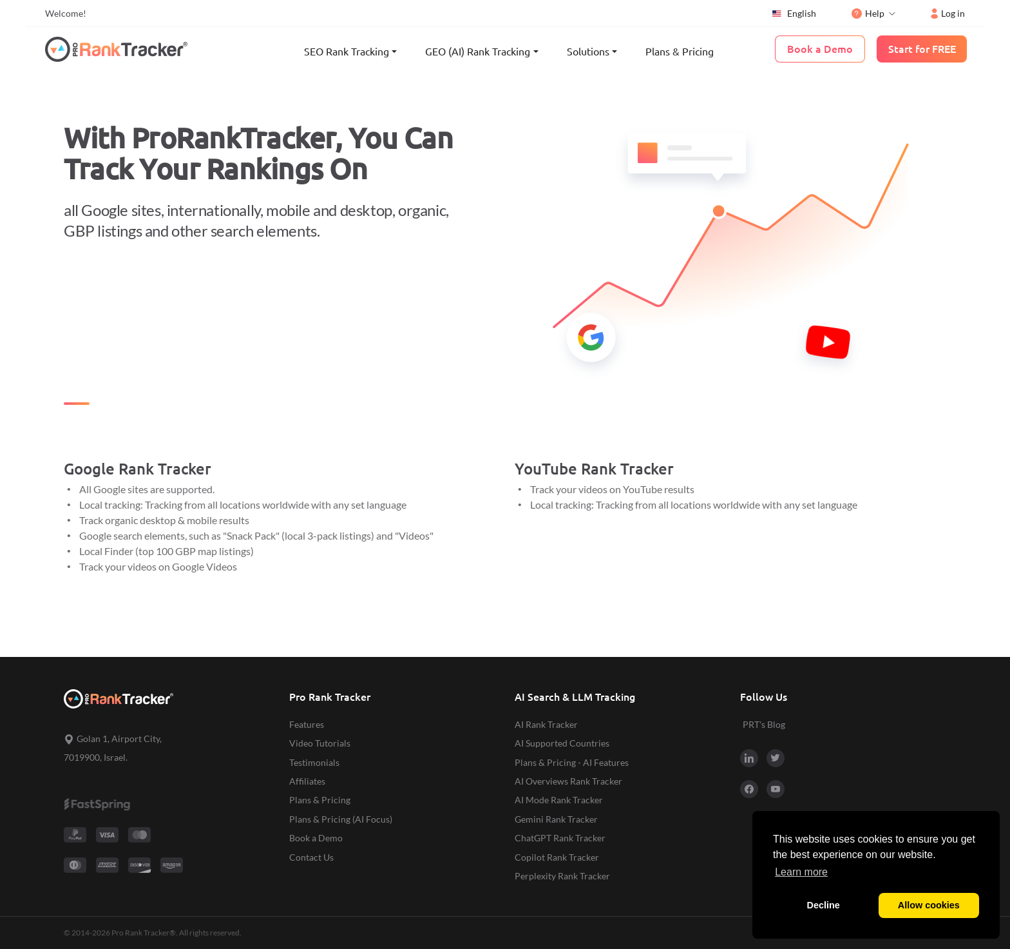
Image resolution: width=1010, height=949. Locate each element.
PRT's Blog (764, 724)
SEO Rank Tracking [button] (346, 51)
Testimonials (314, 762)
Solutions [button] (588, 51)
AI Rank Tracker (546, 724)
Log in (948, 13)
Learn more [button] (801, 871)
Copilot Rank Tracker (557, 857)
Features (306, 724)
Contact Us (311, 857)
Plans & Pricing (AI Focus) (340, 819)
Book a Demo (316, 837)
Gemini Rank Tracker (556, 819)
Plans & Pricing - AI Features (572, 762)
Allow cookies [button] (929, 905)
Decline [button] (823, 905)
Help (868, 13)
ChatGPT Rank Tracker (560, 837)
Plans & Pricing (679, 51)
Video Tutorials (319, 743)
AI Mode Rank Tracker (559, 799)
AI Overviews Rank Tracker (568, 781)
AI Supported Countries (562, 743)
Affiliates (307, 781)
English (793, 13)
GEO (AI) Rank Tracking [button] (477, 51)
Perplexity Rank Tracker (562, 875)
